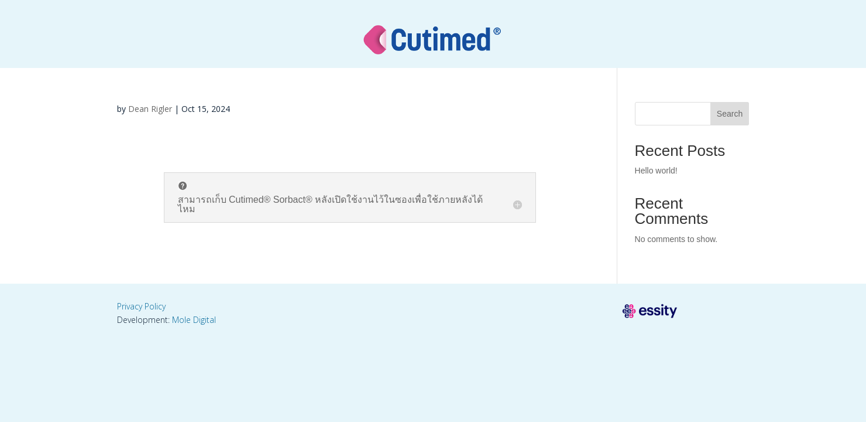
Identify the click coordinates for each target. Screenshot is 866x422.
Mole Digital (194, 319)
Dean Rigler (150, 108)
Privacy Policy (141, 306)
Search (730, 113)
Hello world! (656, 170)
